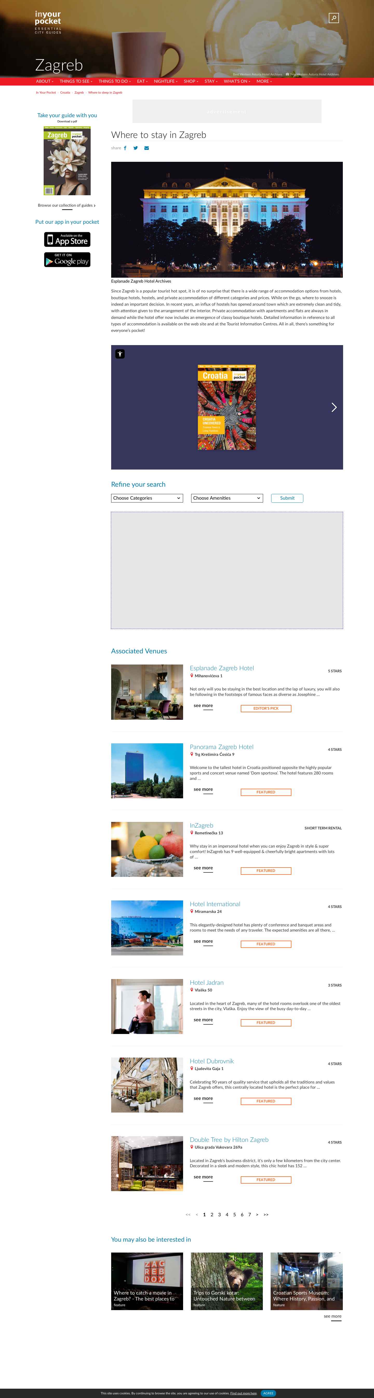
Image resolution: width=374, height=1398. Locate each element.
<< (188, 1215)
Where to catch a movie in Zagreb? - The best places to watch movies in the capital (144, 1296)
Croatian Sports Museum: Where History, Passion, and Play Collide (304, 1296)
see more (203, 705)
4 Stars (335, 750)
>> (266, 1215)
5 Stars (335, 671)
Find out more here (243, 1393)
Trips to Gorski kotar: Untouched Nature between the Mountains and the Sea (224, 1296)
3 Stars (335, 985)
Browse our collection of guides (65, 205)
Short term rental (323, 828)
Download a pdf (67, 121)
